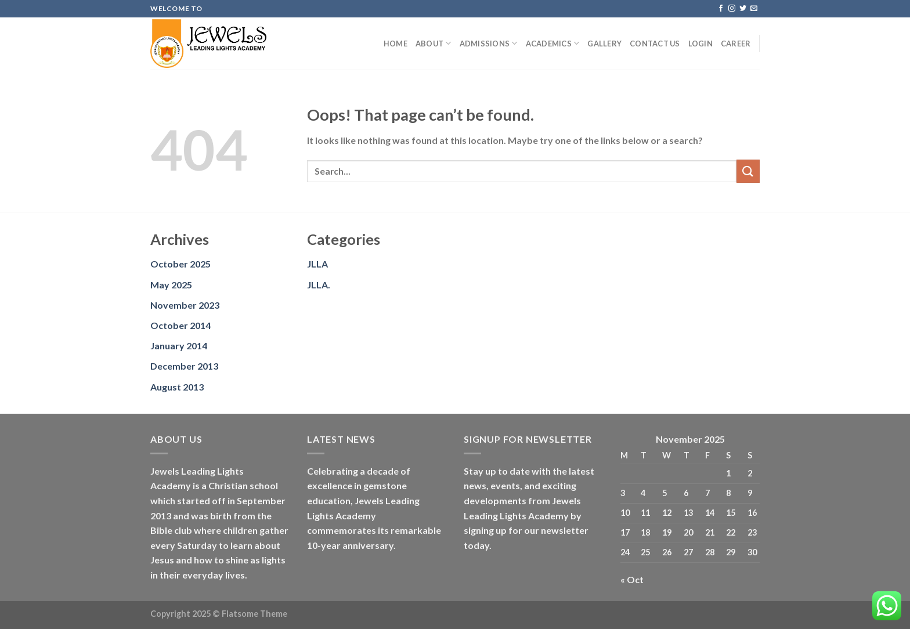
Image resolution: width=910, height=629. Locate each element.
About (434, 43)
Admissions (489, 43)
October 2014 (180, 325)
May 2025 (171, 284)
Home (395, 43)
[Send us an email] (753, 9)
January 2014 (178, 345)
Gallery (604, 43)
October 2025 (180, 263)
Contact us (655, 43)
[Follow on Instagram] (731, 9)
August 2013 (177, 386)
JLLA (317, 263)
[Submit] (748, 171)
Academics (553, 43)
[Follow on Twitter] (742, 9)
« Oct (632, 579)
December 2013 (184, 365)
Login (700, 43)
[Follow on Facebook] (720, 9)
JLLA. (318, 284)
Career (736, 43)
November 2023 (184, 304)
